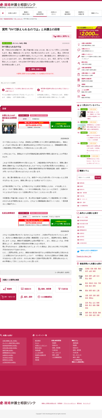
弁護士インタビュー (91, 56)
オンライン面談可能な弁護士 (11, 343)
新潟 (86, 276)
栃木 (90, 286)
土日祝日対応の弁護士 (9, 362)
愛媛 (97, 305)
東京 (86, 283)
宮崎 (90, 315)
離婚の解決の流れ (26, 13)
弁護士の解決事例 (88, 44)
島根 (97, 302)
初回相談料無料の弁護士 (10, 345)
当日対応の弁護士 (8, 357)
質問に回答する (37, 69)
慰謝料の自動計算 (81, 13)
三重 (97, 290)
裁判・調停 (28, 297)
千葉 (99, 283)
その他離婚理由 (46, 297)
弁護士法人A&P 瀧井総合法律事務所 (9, 118)
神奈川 (91, 283)
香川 (90, 305)
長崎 (99, 312)
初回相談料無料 (83, 220)
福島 (95, 268)
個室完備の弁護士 (8, 350)
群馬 (94, 286)
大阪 (86, 295)
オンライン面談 (83, 217)
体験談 (87, 85)
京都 (94, 295)
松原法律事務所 (8, 213)
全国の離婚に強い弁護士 (10, 341)
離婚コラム (95, 13)
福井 (90, 278)
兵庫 (90, 295)
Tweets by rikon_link (83, 256)
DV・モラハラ (9, 297)
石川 (97, 276)
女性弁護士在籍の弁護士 (10, 348)
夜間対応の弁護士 (8, 360)
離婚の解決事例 (67, 13)
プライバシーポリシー (70, 403)
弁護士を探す (12, 13)
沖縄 (97, 315)
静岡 (90, 290)
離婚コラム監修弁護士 (78, 362)
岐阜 (94, 290)
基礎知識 (81, 183)
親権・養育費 (46, 289)
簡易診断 (37, 350)
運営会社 (79, 403)
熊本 (90, 312)
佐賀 (94, 315)
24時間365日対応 (61, 125)
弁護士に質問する (62, 36)
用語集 (86, 96)
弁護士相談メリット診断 (88, 74)
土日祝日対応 (83, 243)
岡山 (90, 302)
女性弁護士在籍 (83, 223)
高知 (86, 308)
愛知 (86, 290)
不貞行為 (64, 289)
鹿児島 (95, 312)
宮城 (91, 268)
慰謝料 (9, 289)
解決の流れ (86, 63)
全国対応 (81, 233)
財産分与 (28, 289)
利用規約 (60, 403)
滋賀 (97, 295)
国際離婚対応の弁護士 (9, 353)
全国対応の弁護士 (8, 355)
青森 (99, 268)
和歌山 (91, 298)
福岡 (86, 312)
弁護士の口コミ (54, 13)
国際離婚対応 (83, 230)
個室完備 (81, 227)
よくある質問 (86, 91)
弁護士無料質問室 (40, 13)
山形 (90, 271)
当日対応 (81, 236)
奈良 (86, 298)
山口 (94, 302)
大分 (86, 315)
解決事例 (37, 340)
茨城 (86, 286)
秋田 (94, 271)
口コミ (37, 343)
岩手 (86, 271)
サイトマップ (86, 403)
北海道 (87, 268)
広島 (86, 302)
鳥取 (86, 305)
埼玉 (95, 283)
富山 (86, 278)
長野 (90, 276)
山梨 (94, 276)
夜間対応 (81, 240)
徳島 (94, 305)
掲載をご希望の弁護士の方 (49, 403)
